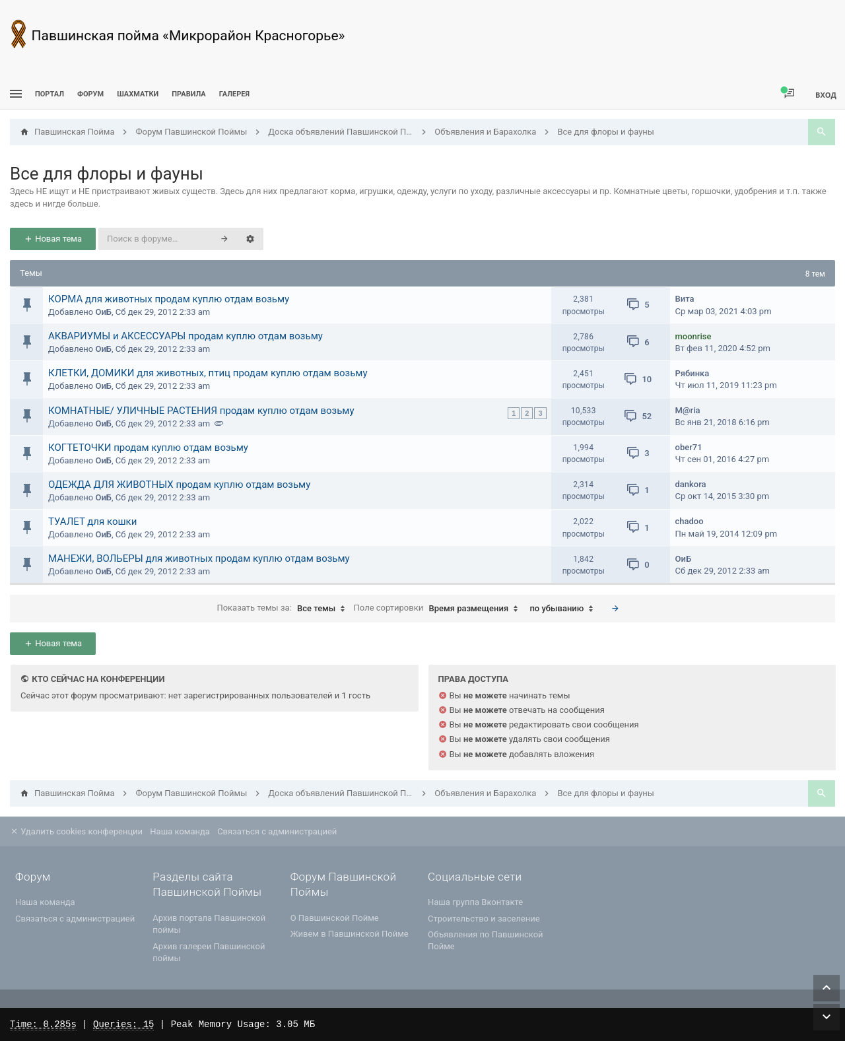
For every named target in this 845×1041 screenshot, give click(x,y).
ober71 (688, 447)
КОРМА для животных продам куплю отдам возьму (168, 299)
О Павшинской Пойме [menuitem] (334, 918)
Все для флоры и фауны (106, 174)
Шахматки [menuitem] (137, 94)
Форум (90, 94)
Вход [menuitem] (825, 95)
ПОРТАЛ (49, 94)
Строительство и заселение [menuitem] (484, 918)
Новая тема (53, 239)
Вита (684, 299)
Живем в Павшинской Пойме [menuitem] (349, 934)
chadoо (689, 521)
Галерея (234, 94)
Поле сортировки (439, 608)
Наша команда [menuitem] (180, 831)
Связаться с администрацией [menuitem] (277, 831)
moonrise (693, 336)
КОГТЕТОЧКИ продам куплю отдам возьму (148, 447)
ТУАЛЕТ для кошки (92, 521)
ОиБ (103, 312)
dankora (690, 484)
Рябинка (692, 373)
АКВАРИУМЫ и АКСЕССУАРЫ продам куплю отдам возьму (185, 336)
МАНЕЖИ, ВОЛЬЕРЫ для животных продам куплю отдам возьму (199, 558)
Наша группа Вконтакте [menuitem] (475, 902)
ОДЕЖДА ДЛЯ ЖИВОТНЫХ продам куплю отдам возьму (179, 484)
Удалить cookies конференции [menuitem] (76, 831)
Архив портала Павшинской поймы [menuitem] (208, 924)
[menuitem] (137, 94)
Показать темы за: (284, 608)
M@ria (687, 410)
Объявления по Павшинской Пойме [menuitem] (485, 940)
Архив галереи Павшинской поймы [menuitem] (208, 952)
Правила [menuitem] (188, 94)
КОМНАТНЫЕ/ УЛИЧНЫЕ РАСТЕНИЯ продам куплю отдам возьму (201, 411)
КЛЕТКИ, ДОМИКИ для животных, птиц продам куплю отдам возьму (208, 373)
